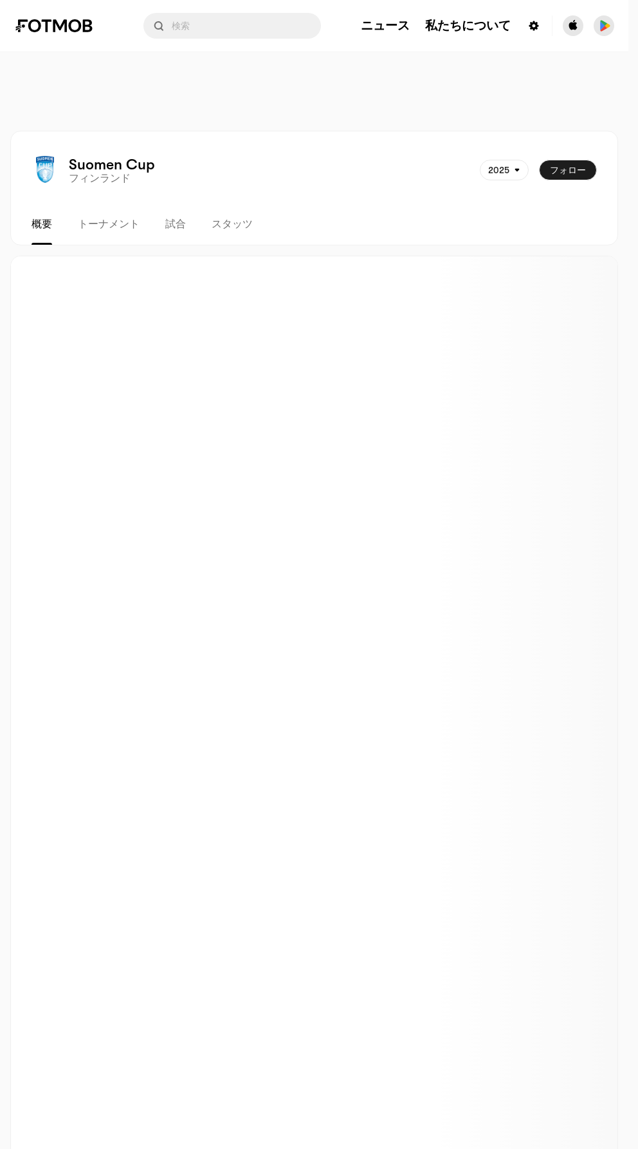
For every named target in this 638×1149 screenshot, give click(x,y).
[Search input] (232, 26)
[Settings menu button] (534, 25)
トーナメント (109, 224)
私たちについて (468, 26)
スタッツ (232, 224)
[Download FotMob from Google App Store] (604, 25)
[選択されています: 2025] (504, 170)
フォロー (568, 170)
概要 (42, 224)
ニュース (385, 26)
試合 (175, 224)
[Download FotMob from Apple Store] (573, 25)
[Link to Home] (63, 25)
